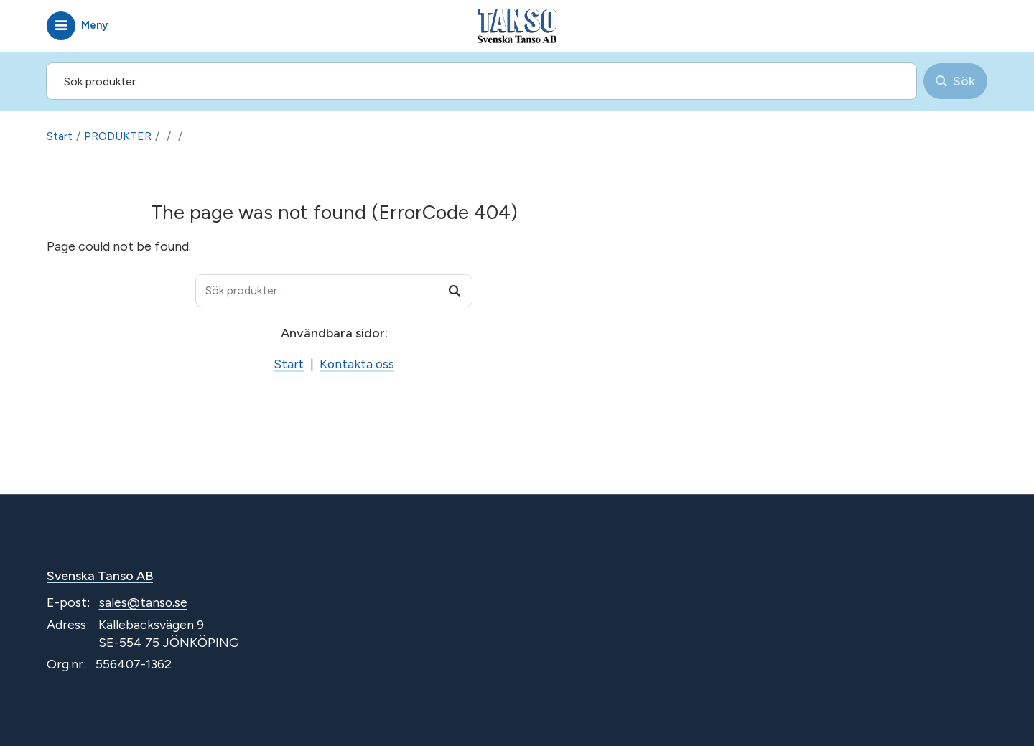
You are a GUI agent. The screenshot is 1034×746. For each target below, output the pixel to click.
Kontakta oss (357, 364)
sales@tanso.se (143, 603)
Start (60, 136)
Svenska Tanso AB (100, 576)
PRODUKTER (118, 136)
